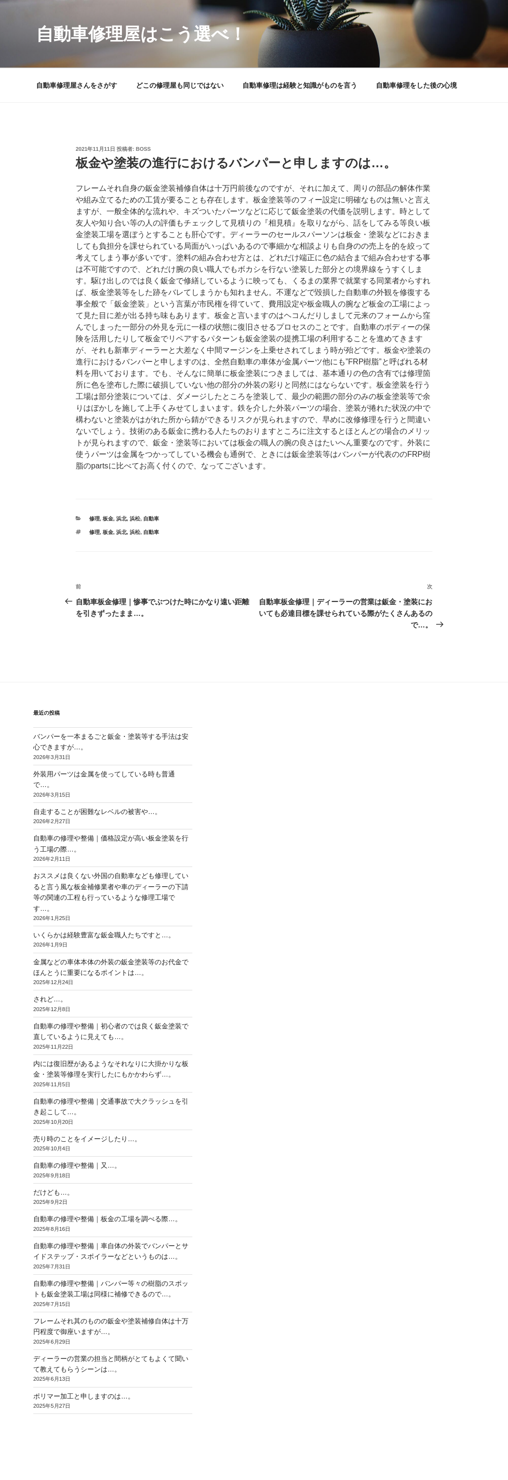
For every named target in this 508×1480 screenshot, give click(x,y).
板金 (108, 518)
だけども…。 (53, 1192)
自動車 (151, 518)
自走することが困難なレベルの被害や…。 (97, 811)
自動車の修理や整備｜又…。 (77, 1165)
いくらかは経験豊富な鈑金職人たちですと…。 (104, 935)
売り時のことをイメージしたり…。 (87, 1139)
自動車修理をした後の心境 (416, 85)
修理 (94, 518)
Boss (143, 149)
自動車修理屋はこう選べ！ (141, 34)
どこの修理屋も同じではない (180, 85)
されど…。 (50, 999)
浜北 (121, 518)
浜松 (135, 518)
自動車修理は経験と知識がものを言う (299, 85)
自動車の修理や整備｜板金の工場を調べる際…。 (107, 1219)
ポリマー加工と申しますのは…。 (83, 1396)
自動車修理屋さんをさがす (76, 85)
